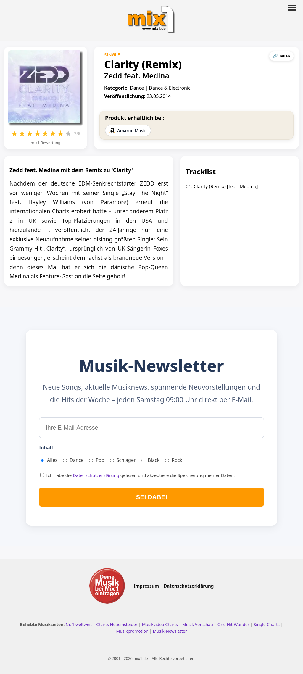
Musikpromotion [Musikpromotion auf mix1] (133, 631)
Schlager (123, 460)
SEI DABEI (151, 497)
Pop (96, 460)
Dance (73, 460)
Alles (49, 460)
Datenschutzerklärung (96, 475)
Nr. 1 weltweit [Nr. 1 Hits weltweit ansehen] (79, 624)
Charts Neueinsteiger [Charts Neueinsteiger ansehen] (117, 624)
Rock (173, 460)
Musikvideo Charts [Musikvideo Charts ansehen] (160, 624)
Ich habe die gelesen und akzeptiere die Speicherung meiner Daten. (137, 475)
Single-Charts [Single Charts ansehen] (267, 624)
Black (150, 460)
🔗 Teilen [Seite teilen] (281, 56)
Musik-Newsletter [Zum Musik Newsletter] (170, 631)
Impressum (146, 586)
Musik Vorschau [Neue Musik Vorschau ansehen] (198, 624)
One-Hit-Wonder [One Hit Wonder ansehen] (233, 624)
